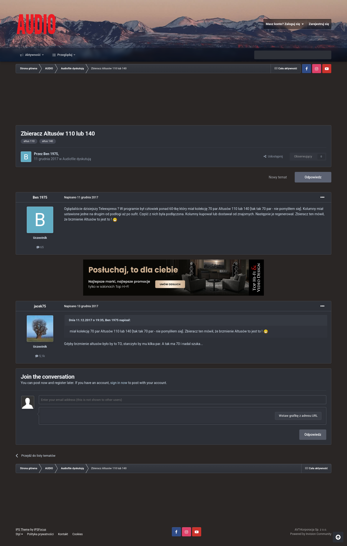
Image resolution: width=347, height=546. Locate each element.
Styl (19, 534)
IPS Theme (23, 529)
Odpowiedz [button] (312, 434)
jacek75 (40, 306)
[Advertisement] (173, 100)
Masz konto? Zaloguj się (285, 24)
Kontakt (63, 534)
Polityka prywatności (40, 534)
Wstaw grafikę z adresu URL (298, 415)
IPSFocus (40, 529)
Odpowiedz (313, 177)
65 (40, 247)
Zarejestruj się (319, 24)
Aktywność (32, 55)
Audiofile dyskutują (77, 159)
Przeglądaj (65, 55)
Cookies (77, 534)
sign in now (118, 383)
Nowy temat (278, 177)
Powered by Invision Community (310, 534)
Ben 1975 (50, 154)
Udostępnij (273, 156)
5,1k (40, 356)
